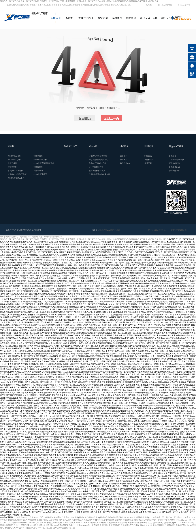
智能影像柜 (38, 167)
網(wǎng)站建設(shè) (161, 230)
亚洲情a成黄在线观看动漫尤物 (109, 520)
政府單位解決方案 (96, 167)
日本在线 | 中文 (149, 520)
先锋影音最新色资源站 (139, 517)
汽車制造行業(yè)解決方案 (99, 174)
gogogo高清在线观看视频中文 (64, 525)
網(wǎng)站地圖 (165, 5)
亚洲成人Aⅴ (124, 517)
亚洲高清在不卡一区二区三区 (40, 528)
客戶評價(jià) (125, 163)
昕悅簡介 (172, 156)
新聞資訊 (131, 18)
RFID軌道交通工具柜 (16, 178)
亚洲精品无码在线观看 (109, 517)
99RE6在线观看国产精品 (132, 520)
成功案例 (117, 18)
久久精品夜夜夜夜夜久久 (73, 522)
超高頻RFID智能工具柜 (17, 174)
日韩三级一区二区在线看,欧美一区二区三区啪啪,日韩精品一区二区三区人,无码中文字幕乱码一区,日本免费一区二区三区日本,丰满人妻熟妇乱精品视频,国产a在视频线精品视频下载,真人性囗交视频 (79, 1)
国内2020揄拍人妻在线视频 (95, 522)
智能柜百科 (149, 160)
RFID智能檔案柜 (40, 160)
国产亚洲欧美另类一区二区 (64, 528)
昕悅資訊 (148, 156)
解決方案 (103, 18)
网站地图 (162, 239)
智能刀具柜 (12, 163)
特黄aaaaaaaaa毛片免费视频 (88, 525)
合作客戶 (123, 160)
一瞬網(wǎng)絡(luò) (180, 230)
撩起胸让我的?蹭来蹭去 (137, 522)
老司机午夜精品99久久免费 (51, 522)
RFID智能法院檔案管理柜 (44, 163)
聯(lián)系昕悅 (184, 5)
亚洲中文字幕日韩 (21, 525)
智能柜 (149, 5)
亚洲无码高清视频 (50, 520)
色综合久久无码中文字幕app (15, 528)
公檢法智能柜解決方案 (98, 156)
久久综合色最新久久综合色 (40, 525)
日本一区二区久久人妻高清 (179, 517)
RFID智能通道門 (40, 174)
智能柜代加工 (86, 18)
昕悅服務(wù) (174, 167)
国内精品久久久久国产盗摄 (85, 520)
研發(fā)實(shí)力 (175, 163)
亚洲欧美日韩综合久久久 (89, 517)
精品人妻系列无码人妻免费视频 (160, 522)
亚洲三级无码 (181, 520)
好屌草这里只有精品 (173, 525)
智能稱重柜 (12, 167)
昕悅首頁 (56, 18)
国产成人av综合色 (66, 520)
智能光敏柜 (38, 156)
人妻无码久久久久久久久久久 (27, 517)
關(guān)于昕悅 (149, 18)
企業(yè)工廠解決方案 (97, 163)
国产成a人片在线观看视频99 (30, 520)
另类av (184, 525)
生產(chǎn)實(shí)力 (177, 160)
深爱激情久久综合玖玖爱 (110, 525)
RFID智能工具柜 (14, 156)
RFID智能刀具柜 (14, 160)
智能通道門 (38, 171)
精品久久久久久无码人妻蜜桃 (152, 525)
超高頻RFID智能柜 (15, 171)
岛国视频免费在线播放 (130, 525)
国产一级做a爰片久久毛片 (50, 517)
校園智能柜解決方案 (97, 171)
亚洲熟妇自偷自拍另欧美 (117, 522)
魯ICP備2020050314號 (108, 230)
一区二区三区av (180, 522)
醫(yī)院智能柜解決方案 (98, 160)
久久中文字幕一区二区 (158, 517)
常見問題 (148, 163)
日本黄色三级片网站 (70, 517)
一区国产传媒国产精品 (165, 520)
